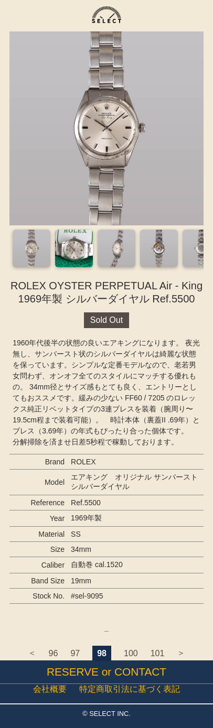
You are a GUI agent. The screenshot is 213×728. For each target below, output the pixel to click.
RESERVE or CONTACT (106, 672)
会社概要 (50, 688)
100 (131, 653)
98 (101, 653)
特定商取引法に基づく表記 (129, 688)
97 (75, 653)
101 (158, 653)
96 (53, 653)
